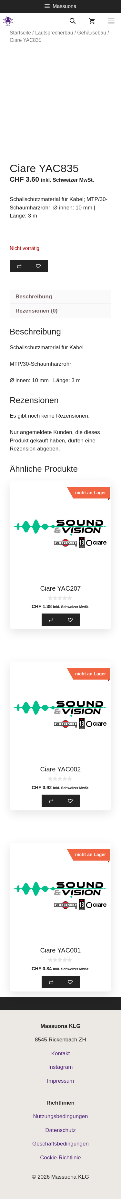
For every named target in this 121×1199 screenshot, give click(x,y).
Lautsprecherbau (54, 32)
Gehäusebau (91, 32)
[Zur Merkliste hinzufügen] (38, 266)
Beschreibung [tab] (33, 297)
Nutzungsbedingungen (60, 1116)
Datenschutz (60, 1130)
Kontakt (60, 1053)
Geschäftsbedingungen (60, 1144)
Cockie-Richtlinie (60, 1158)
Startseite (20, 32)
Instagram (60, 1067)
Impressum (60, 1081)
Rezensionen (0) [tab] (36, 311)
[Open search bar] (72, 20)
